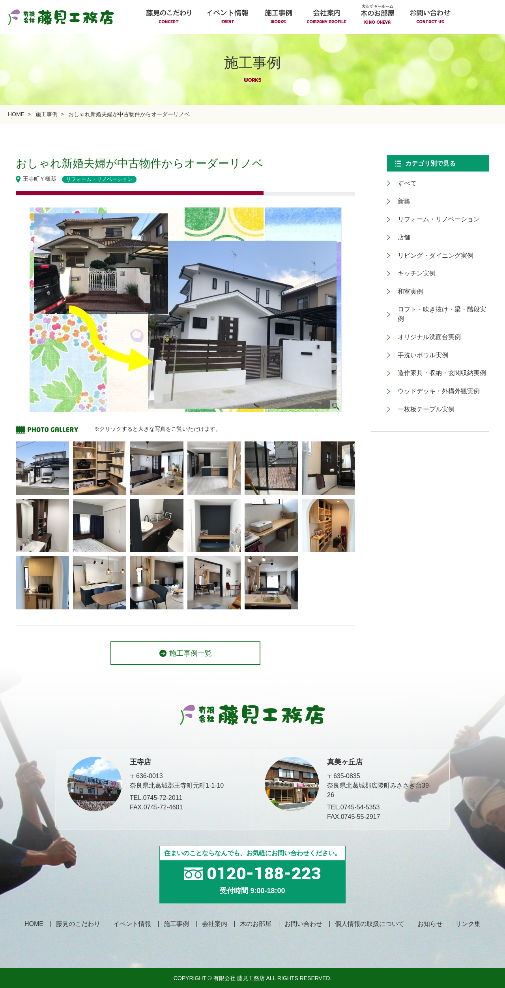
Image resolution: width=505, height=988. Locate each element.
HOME (16, 114)
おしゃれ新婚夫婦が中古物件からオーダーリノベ (129, 114)
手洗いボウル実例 (418, 320)
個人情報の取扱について (369, 923)
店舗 (399, 228)
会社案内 (214, 923)
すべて (402, 182)
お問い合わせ (303, 923)
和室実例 (405, 274)
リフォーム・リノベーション (434, 212)
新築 (399, 197)
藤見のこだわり (78, 923)
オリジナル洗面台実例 (424, 305)
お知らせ (430, 923)
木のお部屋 (255, 923)
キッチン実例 (412, 259)
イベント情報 (132, 923)
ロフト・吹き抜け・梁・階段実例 (440, 290)
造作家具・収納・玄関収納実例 (437, 336)
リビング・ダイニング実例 (431, 243)
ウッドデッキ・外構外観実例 (434, 351)
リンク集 (468, 923)
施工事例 (47, 114)
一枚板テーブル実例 (421, 367)
